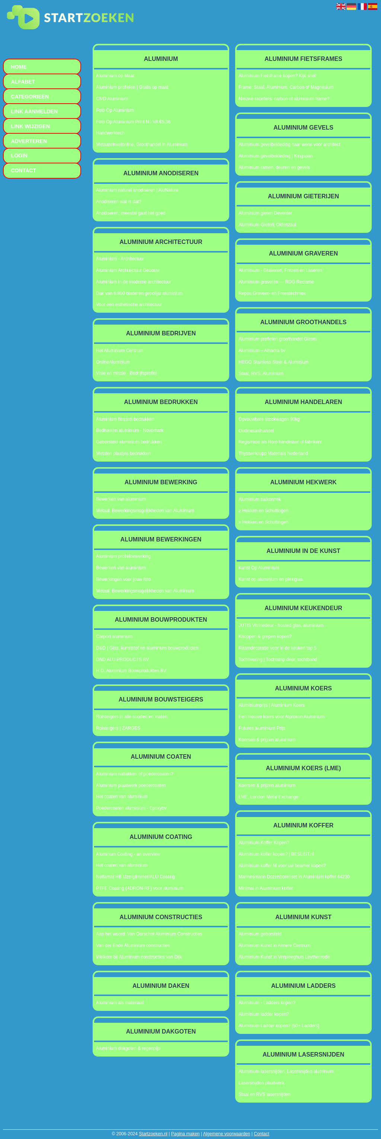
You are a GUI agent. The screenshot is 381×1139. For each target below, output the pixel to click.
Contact (261, 1133)
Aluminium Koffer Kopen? (263, 842)
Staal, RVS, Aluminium (261, 373)
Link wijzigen (30, 126)
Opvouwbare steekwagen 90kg (269, 419)
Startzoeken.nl (153, 1133)
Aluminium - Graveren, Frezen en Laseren (280, 270)
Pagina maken (185, 1133)
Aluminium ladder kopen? (263, 1014)
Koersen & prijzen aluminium (266, 739)
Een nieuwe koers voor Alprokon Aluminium (281, 716)
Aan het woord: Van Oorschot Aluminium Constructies (149, 934)
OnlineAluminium (113, 362)
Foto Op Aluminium (115, 110)
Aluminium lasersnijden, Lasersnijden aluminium (286, 1071)
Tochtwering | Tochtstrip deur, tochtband (277, 659)
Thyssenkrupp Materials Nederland (273, 453)
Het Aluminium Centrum (119, 350)
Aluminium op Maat (115, 75)
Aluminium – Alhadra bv (261, 350)
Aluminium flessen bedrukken (125, 419)
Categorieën (30, 97)
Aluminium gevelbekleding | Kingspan (275, 156)
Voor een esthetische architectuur (129, 304)
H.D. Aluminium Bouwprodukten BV (131, 670)
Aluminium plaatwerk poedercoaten (131, 785)
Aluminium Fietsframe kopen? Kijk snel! (277, 75)
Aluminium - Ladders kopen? (266, 1002)
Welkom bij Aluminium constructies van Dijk (139, 957)
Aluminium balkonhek (259, 499)
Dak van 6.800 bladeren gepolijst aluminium (139, 293)
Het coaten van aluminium (122, 796)
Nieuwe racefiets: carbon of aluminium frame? (283, 98)
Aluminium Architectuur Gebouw (128, 270)
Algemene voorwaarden (226, 1133)
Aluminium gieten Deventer (265, 213)
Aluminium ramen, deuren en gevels (274, 167)
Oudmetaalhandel (256, 430)
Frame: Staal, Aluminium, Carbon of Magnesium (285, 87)
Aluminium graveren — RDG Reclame (276, 281)
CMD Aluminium (112, 98)
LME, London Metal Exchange (268, 797)
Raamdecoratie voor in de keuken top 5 (277, 648)
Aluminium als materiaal (119, 1002)
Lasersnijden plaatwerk (261, 1083)
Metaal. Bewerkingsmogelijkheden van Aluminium (145, 510)
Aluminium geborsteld (259, 934)
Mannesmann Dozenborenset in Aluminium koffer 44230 (294, 876)
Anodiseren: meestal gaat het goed (130, 213)
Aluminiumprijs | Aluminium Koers (271, 705)
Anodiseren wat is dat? (118, 201)
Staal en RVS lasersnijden (264, 1094)
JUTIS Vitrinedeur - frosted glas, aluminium (281, 625)
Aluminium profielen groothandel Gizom (277, 339)
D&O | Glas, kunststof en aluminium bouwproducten (147, 648)
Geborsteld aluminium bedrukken (128, 442)
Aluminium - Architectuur (120, 258)
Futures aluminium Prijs (261, 728)
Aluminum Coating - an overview (128, 854)
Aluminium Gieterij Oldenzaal (267, 224)
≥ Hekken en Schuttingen (263, 510)
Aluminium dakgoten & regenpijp (128, 1048)
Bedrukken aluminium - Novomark (129, 430)
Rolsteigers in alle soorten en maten (131, 716)
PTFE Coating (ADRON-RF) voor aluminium (139, 888)
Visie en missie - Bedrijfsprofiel (126, 373)
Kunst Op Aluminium (258, 567)
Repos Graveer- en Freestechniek (272, 293)
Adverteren (29, 141)
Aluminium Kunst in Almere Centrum (274, 945)
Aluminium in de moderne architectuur (133, 281)
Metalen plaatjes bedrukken (123, 453)
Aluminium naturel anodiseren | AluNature (137, 190)
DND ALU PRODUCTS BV (122, 659)
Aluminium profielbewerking (123, 556)
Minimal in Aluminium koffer (265, 888)
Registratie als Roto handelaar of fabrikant (280, 442)
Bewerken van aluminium (121, 499)
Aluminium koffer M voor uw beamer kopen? (282, 865)
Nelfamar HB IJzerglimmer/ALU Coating (135, 876)
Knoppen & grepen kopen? (265, 636)
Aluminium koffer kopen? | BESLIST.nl (276, 854)
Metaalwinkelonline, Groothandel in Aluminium (141, 144)
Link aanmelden (34, 111)
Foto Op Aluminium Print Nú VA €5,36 (133, 121)
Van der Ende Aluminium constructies (133, 945)
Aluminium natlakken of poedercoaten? (134, 774)
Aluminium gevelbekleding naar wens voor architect (289, 144)
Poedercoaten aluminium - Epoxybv (131, 808)
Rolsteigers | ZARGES (118, 728)
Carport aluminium (114, 636)
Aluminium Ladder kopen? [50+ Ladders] (278, 1025)
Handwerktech (110, 133)
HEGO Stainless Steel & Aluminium (273, 362)
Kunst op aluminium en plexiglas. (271, 579)
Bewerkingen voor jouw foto (123, 579)
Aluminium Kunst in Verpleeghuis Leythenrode (284, 957)
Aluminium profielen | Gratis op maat (132, 87)
